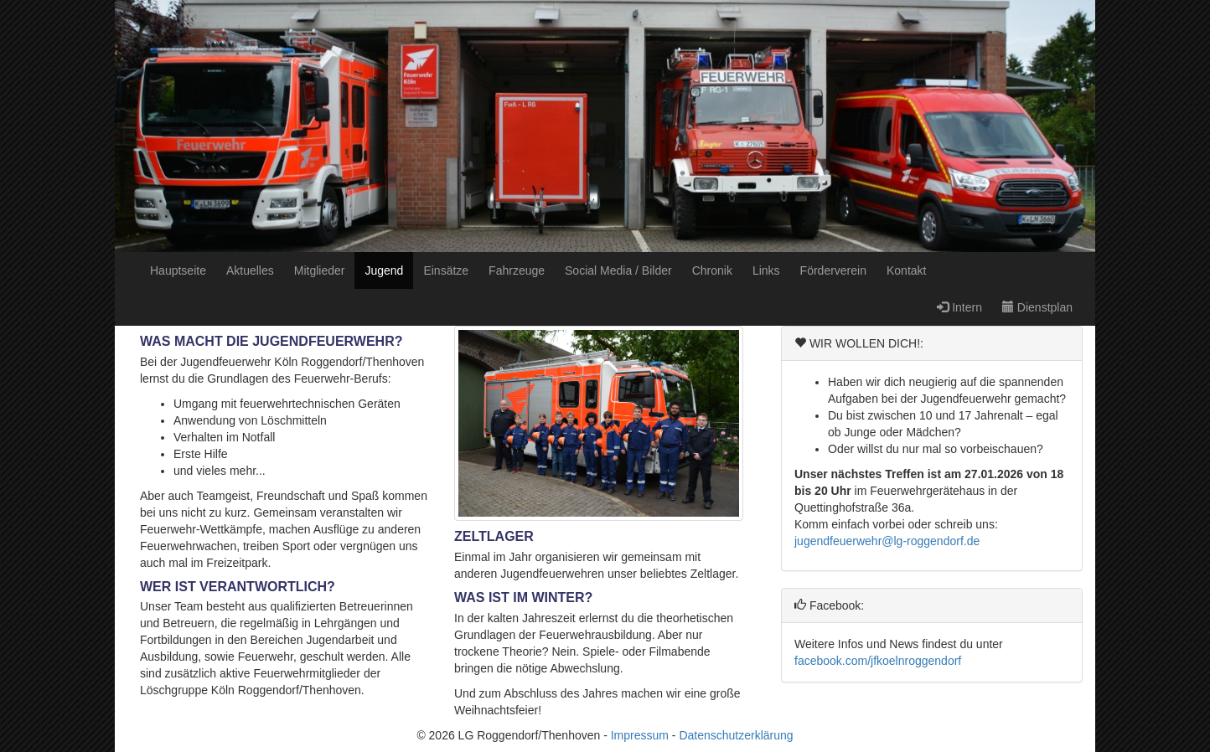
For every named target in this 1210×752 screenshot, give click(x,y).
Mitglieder (319, 270)
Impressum (640, 735)
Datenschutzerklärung (736, 735)
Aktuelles (250, 270)
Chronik (712, 270)
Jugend (384, 270)
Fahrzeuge (517, 270)
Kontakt (906, 270)
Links (766, 270)
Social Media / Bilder (618, 270)
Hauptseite (178, 270)
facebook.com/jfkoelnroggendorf (877, 660)
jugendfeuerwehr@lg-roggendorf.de (887, 541)
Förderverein (833, 270)
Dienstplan (1037, 307)
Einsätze (445, 270)
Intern (959, 307)
